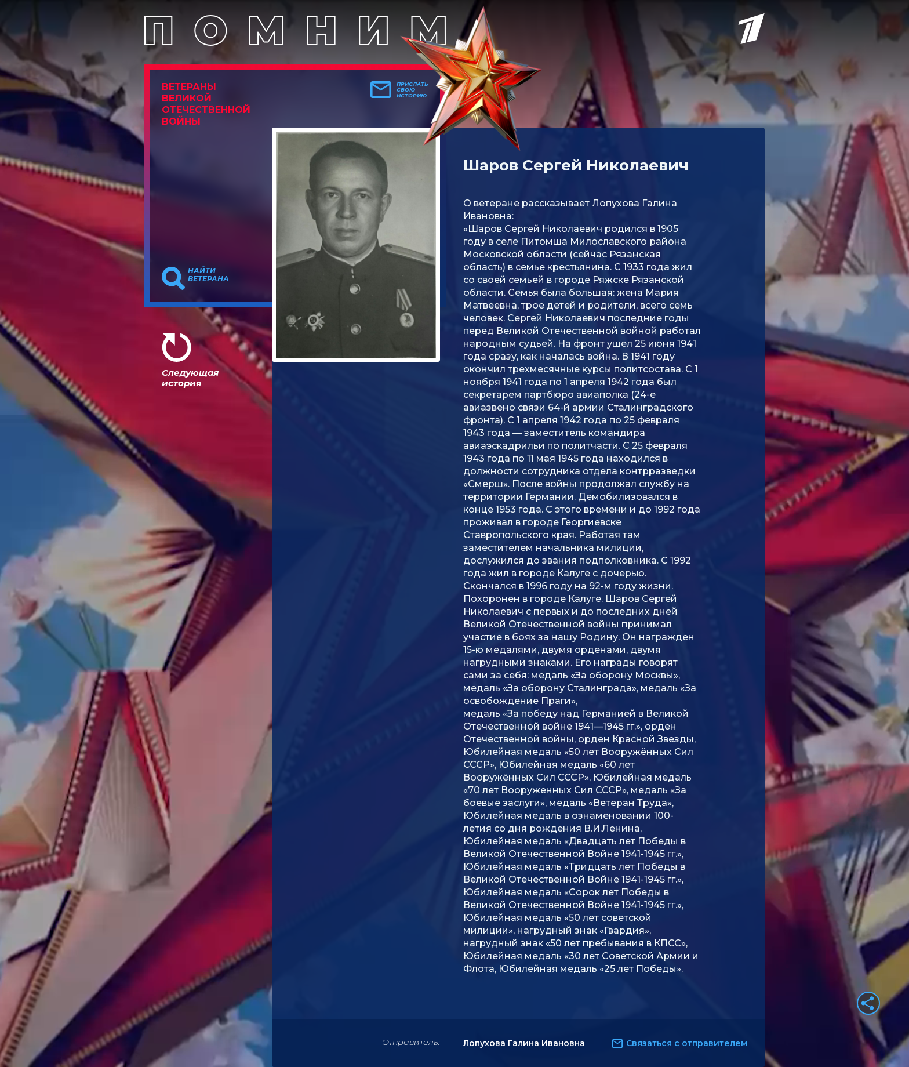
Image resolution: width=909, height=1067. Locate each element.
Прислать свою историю (412, 90)
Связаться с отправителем (686, 1043)
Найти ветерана (208, 275)
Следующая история (190, 378)
